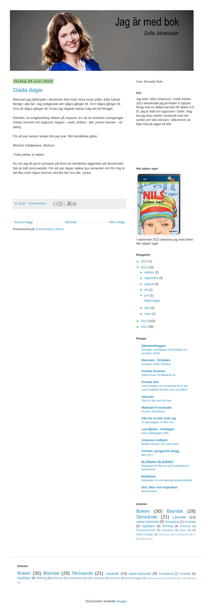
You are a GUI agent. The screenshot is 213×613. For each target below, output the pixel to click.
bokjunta (144, 538)
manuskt (147, 396)
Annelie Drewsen (153, 371)
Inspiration (167, 530)
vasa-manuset (147, 522)
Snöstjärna (172, 522)
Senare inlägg (23, 222)
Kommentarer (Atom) (50, 229)
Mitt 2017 (147, 454)
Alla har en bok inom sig (158, 418)
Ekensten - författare (155, 360)
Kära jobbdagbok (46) (155, 433)
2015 (144, 261)
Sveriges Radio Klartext (156, 363)
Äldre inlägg (117, 222)
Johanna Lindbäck (154, 440)
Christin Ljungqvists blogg (160, 451)
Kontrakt (190, 522)
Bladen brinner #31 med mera (160, 443)
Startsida (71, 222)
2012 (144, 326)
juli (146, 289)
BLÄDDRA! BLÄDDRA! (157, 462)
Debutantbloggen (153, 346)
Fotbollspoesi (182, 534)
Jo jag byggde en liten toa (157, 422)
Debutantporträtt (146, 530)
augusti (149, 284)
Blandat (175, 511)
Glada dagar (28, 90)
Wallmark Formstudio (156, 407)
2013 (144, 321)
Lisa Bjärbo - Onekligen (158, 429)
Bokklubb (185, 526)
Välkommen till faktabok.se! (158, 374)
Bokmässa (164, 534)
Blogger (122, 601)
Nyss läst (185, 530)
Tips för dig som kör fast (156, 400)
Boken (143, 511)
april (147, 308)
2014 (144, 267)
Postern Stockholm (153, 411)
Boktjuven (148, 476)
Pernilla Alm (150, 382)
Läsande (179, 517)
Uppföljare (148, 526)
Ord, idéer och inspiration (159, 487)
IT (194, 534)
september (151, 278)
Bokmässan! (149, 491)
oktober (149, 272)
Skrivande (146, 516)
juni (147, 295)
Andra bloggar (144, 534)
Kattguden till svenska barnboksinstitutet (166, 480)
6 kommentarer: (38, 203)
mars (148, 314)
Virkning (167, 526)
